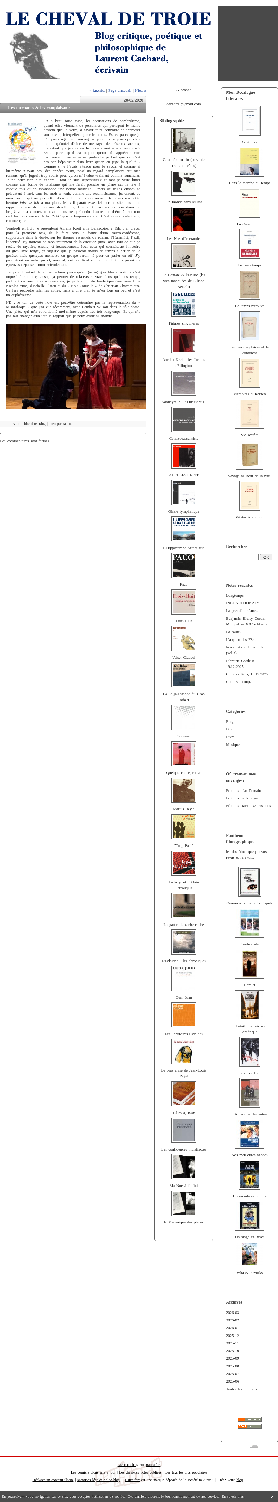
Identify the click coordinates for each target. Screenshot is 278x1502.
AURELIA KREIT (184, 475)
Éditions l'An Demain (243, 791)
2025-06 (232, 1381)
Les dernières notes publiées (140, 1472)
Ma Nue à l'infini (184, 1186)
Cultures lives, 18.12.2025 (247, 674)
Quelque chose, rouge (183, 773)
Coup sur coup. (238, 682)
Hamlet (249, 985)
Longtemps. (235, 595)
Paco (183, 584)
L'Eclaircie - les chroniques (184, 961)
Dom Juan (184, 997)
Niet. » (140, 90)
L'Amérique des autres (249, 1114)
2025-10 (232, 1351)
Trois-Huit (184, 621)
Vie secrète (250, 435)
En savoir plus (233, 1496)
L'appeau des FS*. (241, 640)
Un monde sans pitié (249, 1196)
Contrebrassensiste (184, 438)
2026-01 (232, 1328)
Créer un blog (128, 1465)
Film (229, 729)
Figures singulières (184, 323)
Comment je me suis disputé (249, 903)
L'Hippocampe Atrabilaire (183, 548)
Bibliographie (171, 120)
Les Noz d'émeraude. (184, 239)
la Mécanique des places (184, 1222)
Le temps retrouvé (249, 306)
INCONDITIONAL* (242, 603)
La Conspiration (249, 224)
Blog (230, 722)
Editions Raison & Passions (248, 806)
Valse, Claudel (183, 657)
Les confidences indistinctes (183, 1149)
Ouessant (183, 736)
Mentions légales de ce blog (98, 1480)
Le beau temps (250, 265)
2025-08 (232, 1366)
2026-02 (232, 1320)
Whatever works (250, 1273)
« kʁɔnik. (97, 90)
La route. (233, 632)
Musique (233, 745)
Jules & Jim (249, 1073)
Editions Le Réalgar (242, 798)
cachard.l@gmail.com (183, 104)
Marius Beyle (184, 809)
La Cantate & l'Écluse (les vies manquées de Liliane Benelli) (183, 281)
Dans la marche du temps (249, 183)
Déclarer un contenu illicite (53, 1480)
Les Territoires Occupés (184, 1034)
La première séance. (242, 611)
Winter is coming (250, 517)
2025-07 (232, 1374)
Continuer (249, 142)
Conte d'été (250, 944)
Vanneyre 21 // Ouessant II (184, 402)
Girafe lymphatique (183, 511)
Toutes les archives (241, 1389)
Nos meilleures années (249, 1155)
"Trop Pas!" (183, 846)
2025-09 (232, 1358)
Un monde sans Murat (184, 202)
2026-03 (232, 1313)
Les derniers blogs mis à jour (93, 1472)
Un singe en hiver (249, 1237)
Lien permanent (60, 424)
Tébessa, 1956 (183, 1113)
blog (239, 1480)
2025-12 (232, 1336)
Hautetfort (153, 1465)
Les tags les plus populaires (186, 1472)
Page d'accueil (119, 90)
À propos (183, 90)
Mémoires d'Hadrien (249, 394)
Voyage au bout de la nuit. (249, 476)
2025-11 (232, 1343)
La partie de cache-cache (183, 924)
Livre (230, 737)
